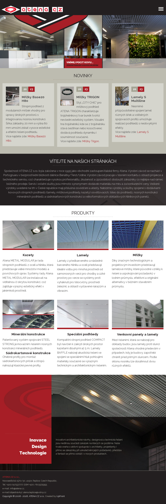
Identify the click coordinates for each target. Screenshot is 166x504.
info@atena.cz (17, 488)
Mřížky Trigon (90, 141)
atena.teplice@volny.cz (34, 492)
